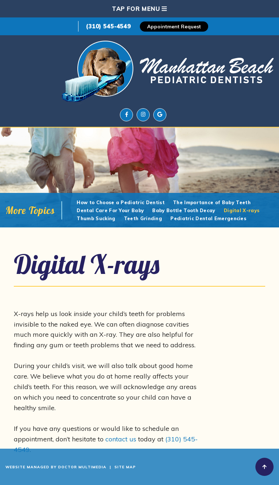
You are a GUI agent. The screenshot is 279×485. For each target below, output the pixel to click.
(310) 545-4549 (108, 26)
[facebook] (126, 114)
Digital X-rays (241, 210)
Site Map (125, 467)
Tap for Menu (139, 8)
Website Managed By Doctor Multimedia (55, 467)
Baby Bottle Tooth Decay (183, 210)
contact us (120, 439)
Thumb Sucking (96, 218)
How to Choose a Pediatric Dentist (120, 202)
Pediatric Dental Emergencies (208, 218)
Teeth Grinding (143, 218)
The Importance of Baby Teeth (212, 202)
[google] (159, 114)
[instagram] (143, 114)
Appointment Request (174, 26)
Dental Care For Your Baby (110, 210)
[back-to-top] (264, 467)
